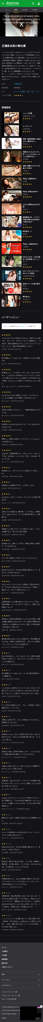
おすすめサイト (20, 985)
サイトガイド (20, 980)
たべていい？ (27, 126)
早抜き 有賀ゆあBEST (30, 191)
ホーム (7, 10)
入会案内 (34, 10)
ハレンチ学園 (27, 113)
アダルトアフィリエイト (11, 995)
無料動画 (4, 959)
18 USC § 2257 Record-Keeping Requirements (17, 1010)
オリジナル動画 (19, 91)
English (4, 1018)
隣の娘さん (27, 297)
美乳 (28, 91)
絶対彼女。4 (27, 231)
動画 (16, 10)
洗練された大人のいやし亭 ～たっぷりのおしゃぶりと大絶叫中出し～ (31, 154)
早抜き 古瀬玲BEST (30, 179)
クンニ (37, 91)
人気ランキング (7, 967)
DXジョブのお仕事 (9, 999)
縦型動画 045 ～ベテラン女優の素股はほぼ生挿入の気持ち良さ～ (31, 219)
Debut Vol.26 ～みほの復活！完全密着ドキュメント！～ (31, 259)
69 (32, 91)
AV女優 (24, 10)
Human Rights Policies (9, 1014)
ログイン (24, 326)
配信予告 (4, 963)
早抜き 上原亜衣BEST (30, 244)
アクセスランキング (9, 992)
